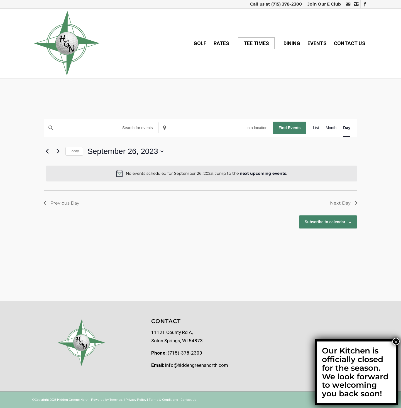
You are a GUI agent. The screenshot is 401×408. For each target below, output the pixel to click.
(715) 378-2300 (286, 4)
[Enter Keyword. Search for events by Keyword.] (101, 128)
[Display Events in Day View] (346, 128)
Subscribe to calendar (325, 222)
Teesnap (115, 400)
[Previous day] (47, 151)
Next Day (343, 203)
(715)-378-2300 (185, 353)
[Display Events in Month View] (331, 128)
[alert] (201, 173)
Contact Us (188, 400)
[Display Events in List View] (316, 128)
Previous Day (61, 203)
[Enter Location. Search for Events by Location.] (216, 128)
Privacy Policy (136, 400)
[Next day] (58, 151)
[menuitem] (323, 4)
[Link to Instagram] (356, 4)
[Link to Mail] (348, 4)
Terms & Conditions (163, 400)
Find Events (289, 128)
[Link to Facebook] (365, 4)
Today (74, 151)
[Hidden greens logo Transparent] (66, 43)
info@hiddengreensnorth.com (196, 365)
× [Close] (396, 341)
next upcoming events (263, 173)
